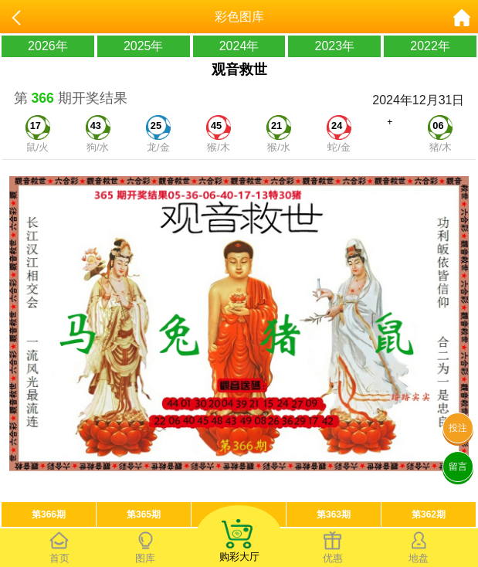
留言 (458, 466)
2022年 (430, 46)
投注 (458, 428)
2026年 (48, 46)
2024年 (239, 46)
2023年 (334, 46)
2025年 (144, 46)
